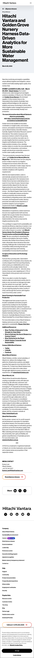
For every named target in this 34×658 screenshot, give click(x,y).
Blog (3, 608)
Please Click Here (24, 324)
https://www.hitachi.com (10, 413)
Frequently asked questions (10, 581)
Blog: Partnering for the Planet (14, 338)
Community (5, 574)
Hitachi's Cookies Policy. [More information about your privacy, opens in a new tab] (16, 645)
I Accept (17, 650)
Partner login (5, 611)
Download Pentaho (7, 617)
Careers (4, 538)
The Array (5, 605)
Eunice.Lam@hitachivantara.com (12, 470)
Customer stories (7, 602)
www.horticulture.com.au (10, 440)
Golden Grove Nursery (12, 97)
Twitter (7, 348)
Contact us (5, 563)
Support (4, 571)
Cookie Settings (17, 655)
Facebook (8, 352)
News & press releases (8, 541)
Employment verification (9, 587)
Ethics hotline (6, 584)
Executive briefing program (9, 554)
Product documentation (9, 578)
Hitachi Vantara (13, 91)
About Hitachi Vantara (8, 531)
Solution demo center (8, 614)
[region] (17, 642)
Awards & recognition (8, 557)
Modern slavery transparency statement (13, 560)
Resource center (7, 598)
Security (4, 590)
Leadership (5, 547)
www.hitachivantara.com (21, 372)
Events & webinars (7, 544)
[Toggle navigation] (30, 3)
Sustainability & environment (10, 535)
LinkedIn (8, 350)
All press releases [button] (9, 9)
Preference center (7, 551)
